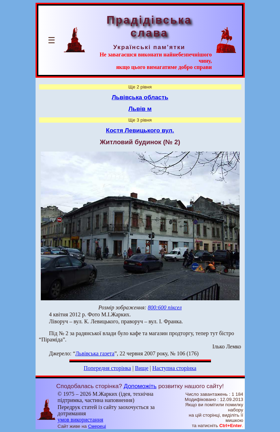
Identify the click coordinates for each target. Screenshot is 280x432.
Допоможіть (140, 386)
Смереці (97, 426)
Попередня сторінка (107, 368)
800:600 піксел (165, 307)
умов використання (80, 420)
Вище (142, 368)
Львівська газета (94, 353)
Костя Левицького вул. (140, 130)
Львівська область (140, 97)
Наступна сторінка (174, 368)
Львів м (140, 108)
